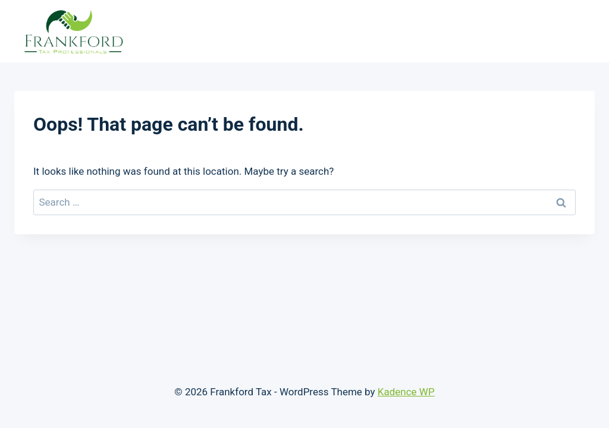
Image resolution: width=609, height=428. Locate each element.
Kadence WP (406, 392)
